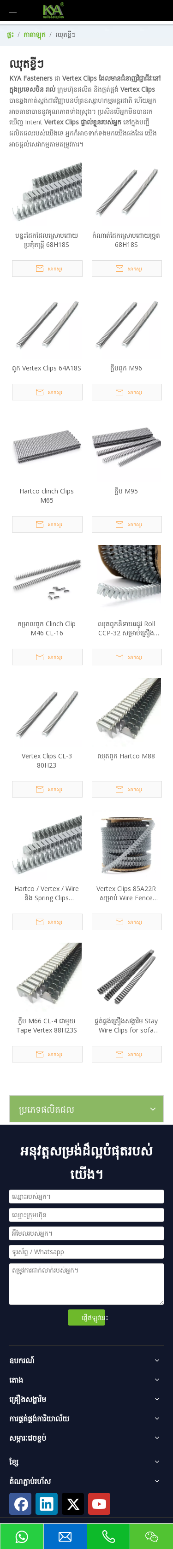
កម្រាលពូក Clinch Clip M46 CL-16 (47, 628)
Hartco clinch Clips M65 (46, 496)
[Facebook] (20, 1504)
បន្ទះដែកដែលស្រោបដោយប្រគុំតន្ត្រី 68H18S (46, 240)
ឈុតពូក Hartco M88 (126, 755)
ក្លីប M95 (126, 491)
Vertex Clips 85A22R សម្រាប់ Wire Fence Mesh (126, 893)
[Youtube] (99, 1504)
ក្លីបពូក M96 (126, 368)
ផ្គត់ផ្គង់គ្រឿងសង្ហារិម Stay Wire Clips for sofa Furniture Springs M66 (126, 1025)
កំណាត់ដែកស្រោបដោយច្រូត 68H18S (126, 240)
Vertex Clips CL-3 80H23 (47, 760)
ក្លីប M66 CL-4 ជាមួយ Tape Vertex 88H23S (46, 1025)
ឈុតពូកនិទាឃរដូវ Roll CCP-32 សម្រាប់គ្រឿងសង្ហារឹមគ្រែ (126, 628)
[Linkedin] (47, 1504)
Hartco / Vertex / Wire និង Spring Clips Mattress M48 (46, 893)
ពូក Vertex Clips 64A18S (46, 368)
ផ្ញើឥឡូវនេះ (93, 1317)
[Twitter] (73, 1504)
